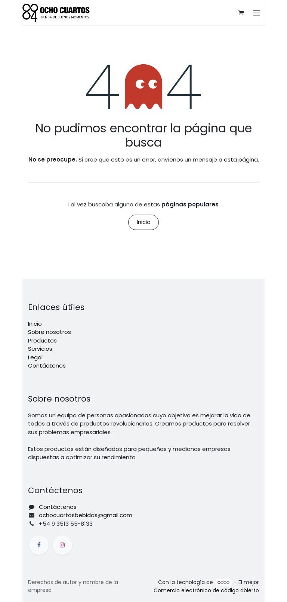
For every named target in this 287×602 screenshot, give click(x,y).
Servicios (40, 349)
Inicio (144, 222)
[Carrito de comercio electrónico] (241, 12)
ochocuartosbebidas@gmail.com (85, 515)
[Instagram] (62, 545)
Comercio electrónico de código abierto (206, 590)
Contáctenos (47, 365)
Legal (35, 357)
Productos (42, 340)
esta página (241, 159)
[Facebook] (39, 545)
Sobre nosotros (49, 332)
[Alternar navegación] (257, 12)
